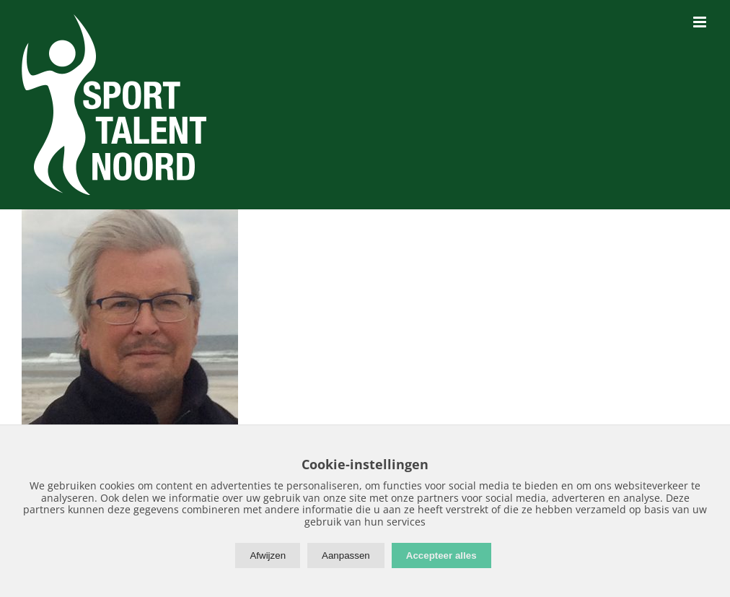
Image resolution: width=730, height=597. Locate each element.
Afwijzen (268, 555)
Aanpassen (346, 555)
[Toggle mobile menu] (700, 22)
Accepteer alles (441, 555)
